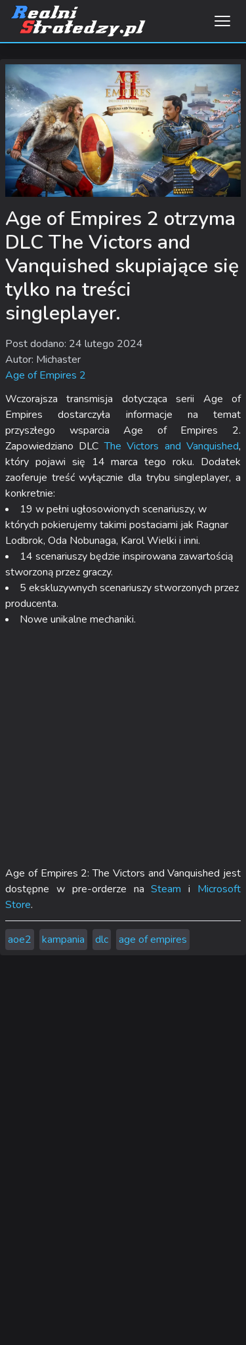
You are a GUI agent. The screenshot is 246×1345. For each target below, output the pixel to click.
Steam (166, 889)
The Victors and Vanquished (171, 446)
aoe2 (19, 939)
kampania (63, 939)
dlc (101, 939)
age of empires (153, 939)
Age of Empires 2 (45, 375)
